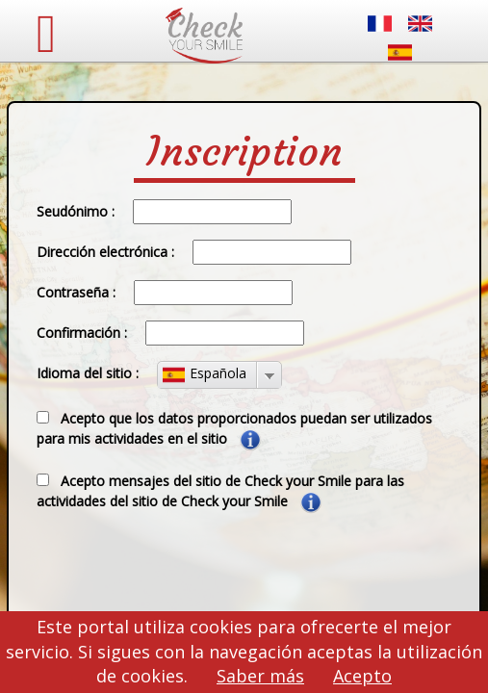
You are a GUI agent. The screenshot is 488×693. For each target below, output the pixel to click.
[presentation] (168, 569)
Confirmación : (82, 332)
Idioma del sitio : (88, 373)
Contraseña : (76, 292)
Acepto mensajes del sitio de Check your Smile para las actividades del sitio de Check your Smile (220, 493)
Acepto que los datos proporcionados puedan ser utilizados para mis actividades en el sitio (234, 430)
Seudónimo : (76, 211)
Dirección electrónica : (105, 252)
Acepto (362, 675)
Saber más (260, 675)
